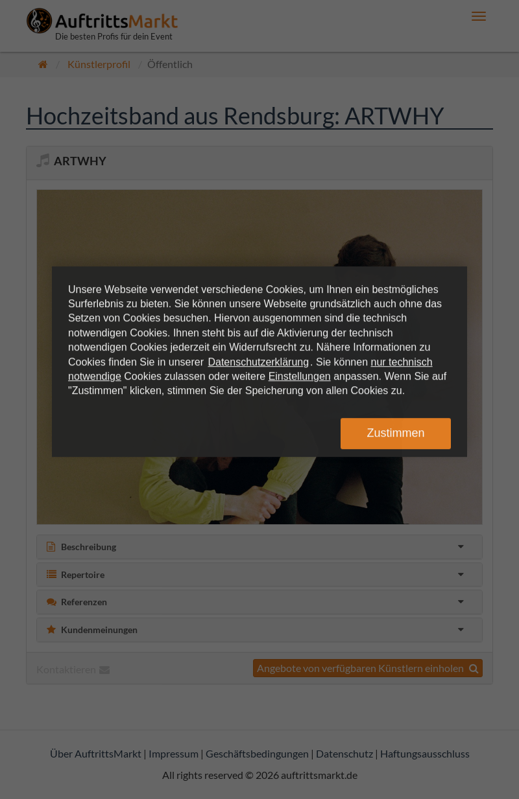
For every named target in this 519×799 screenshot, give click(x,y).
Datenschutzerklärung (258, 361)
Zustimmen (395, 432)
